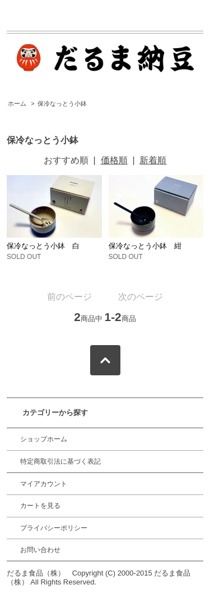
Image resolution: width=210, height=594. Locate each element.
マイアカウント (43, 484)
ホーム (17, 103)
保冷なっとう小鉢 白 (43, 246)
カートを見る (40, 506)
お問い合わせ (40, 550)
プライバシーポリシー (53, 528)
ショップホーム (43, 439)
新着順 (152, 160)
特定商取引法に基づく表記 (60, 461)
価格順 (114, 160)
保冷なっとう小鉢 (62, 103)
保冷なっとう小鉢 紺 (145, 246)
